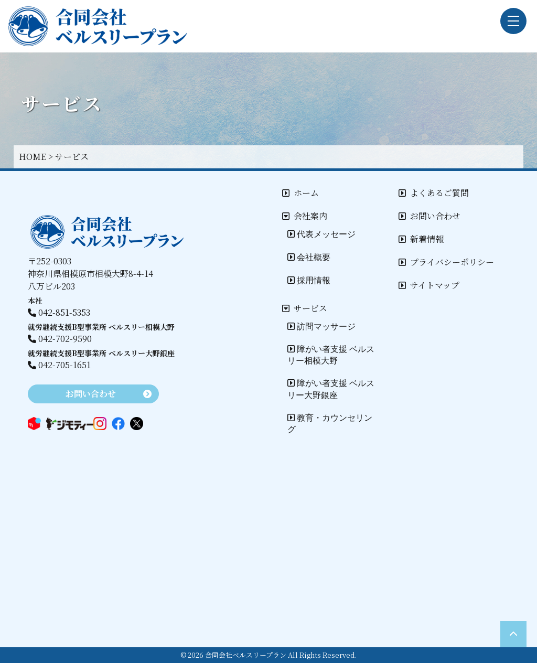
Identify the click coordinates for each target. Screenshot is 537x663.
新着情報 (421, 239)
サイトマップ (429, 285)
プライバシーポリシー (446, 262)
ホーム (300, 193)
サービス (304, 308)
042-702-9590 (60, 339)
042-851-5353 (59, 312)
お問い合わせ (429, 216)
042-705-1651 (59, 365)
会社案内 (304, 216)
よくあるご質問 (434, 193)
